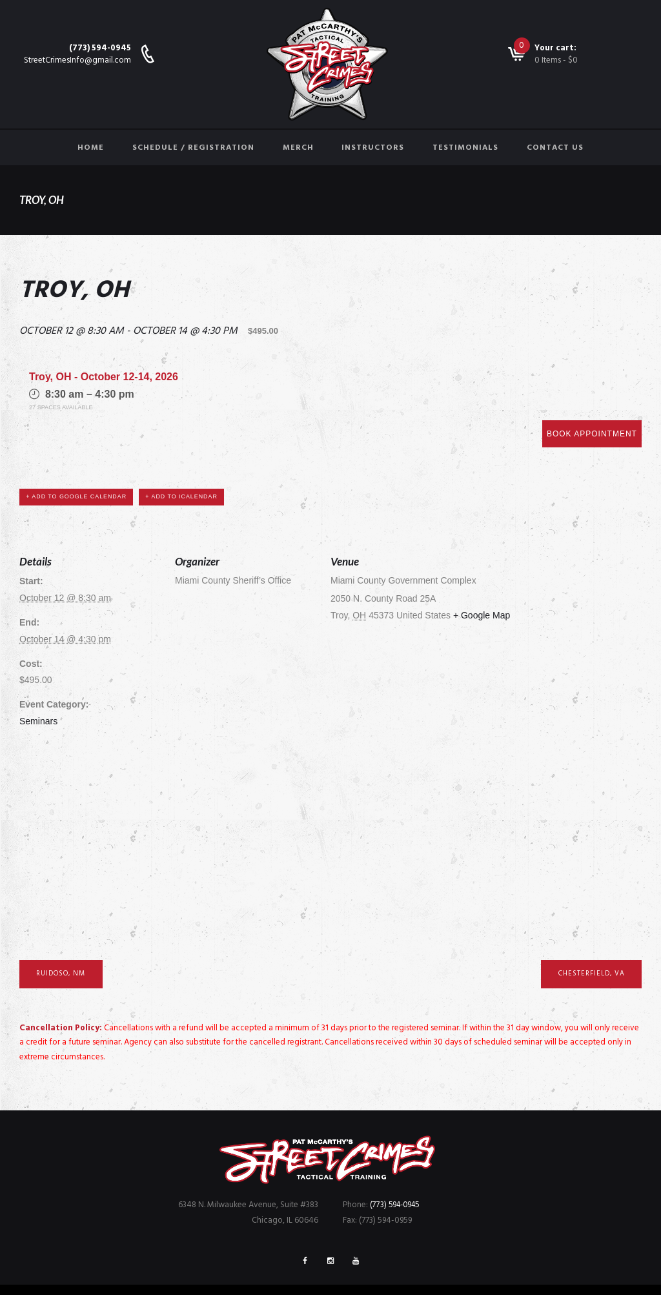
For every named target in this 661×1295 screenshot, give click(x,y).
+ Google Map (481, 571)
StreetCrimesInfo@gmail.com (77, 60)
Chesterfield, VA (588, 930)
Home (90, 147)
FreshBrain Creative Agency (450, 1271)
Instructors (372, 147)
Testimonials (465, 147)
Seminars (38, 677)
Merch (298, 147)
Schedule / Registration (193, 147)
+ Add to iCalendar (187, 452)
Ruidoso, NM (63, 930)
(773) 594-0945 (100, 48)
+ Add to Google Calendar (78, 452)
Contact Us (555, 147)
